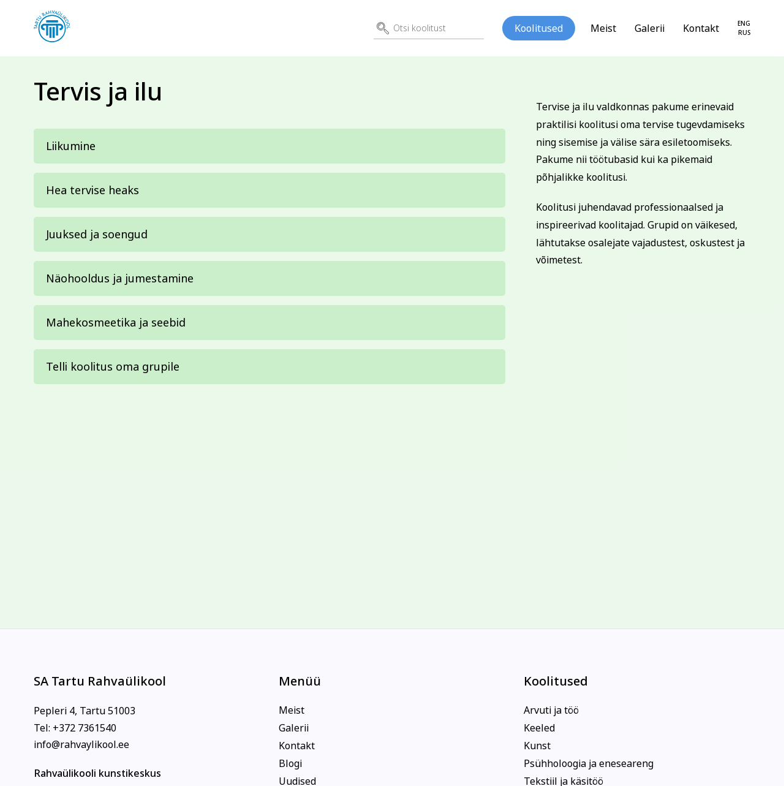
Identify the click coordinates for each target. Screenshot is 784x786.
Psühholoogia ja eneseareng (589, 763)
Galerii (650, 28)
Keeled (539, 727)
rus (744, 32)
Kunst (537, 745)
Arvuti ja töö (551, 710)
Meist (603, 28)
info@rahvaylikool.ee (81, 744)
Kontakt (701, 28)
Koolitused (538, 28)
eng (743, 23)
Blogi (290, 763)
